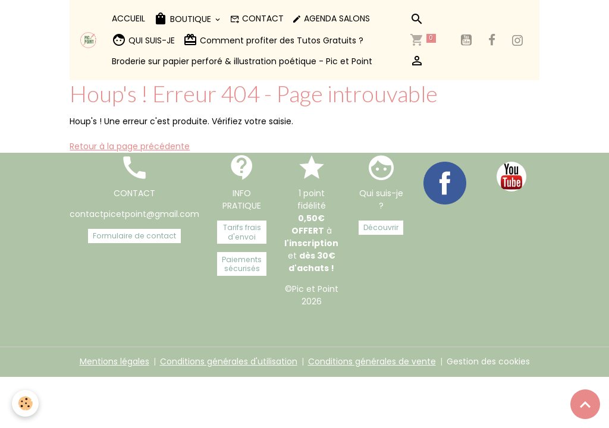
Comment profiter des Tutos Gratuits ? (273, 40)
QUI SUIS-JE (143, 40)
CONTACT (257, 18)
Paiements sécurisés (242, 263)
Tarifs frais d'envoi (242, 231)
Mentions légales (114, 361)
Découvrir (380, 227)
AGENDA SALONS (331, 18)
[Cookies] (25, 403)
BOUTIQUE (183, 18)
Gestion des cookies (488, 361)
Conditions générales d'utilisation (228, 361)
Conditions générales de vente (372, 361)
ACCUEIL (128, 18)
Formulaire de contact (134, 236)
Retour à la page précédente (130, 146)
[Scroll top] (585, 404)
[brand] (88, 40)
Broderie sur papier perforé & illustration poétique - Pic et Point (242, 61)
